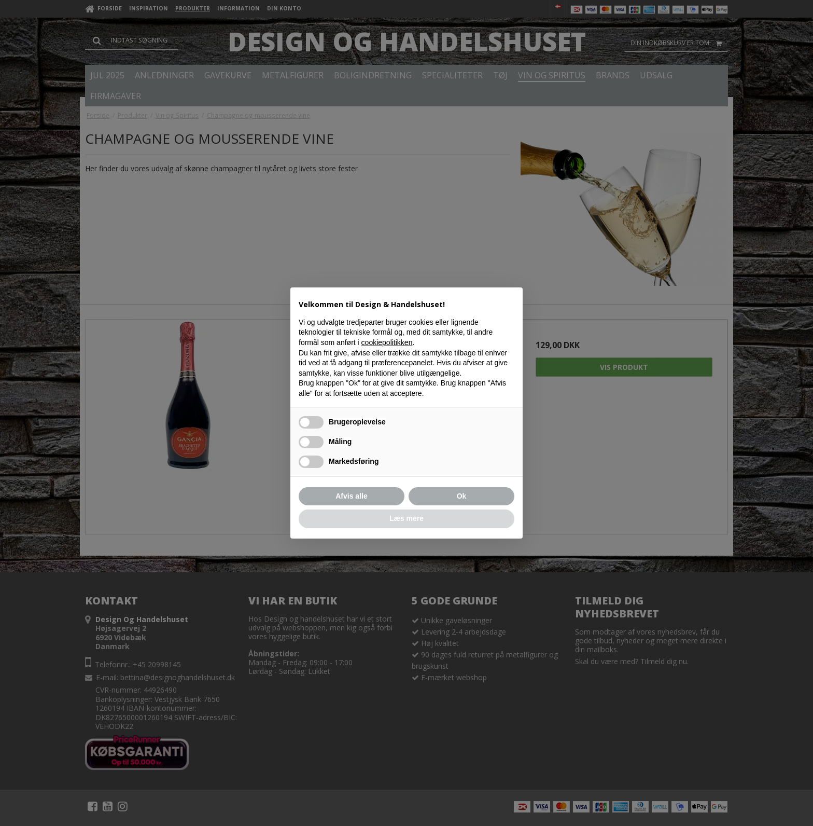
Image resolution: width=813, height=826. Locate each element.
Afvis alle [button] (351, 496)
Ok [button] (462, 496)
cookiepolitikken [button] (387, 342)
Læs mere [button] (406, 518)
